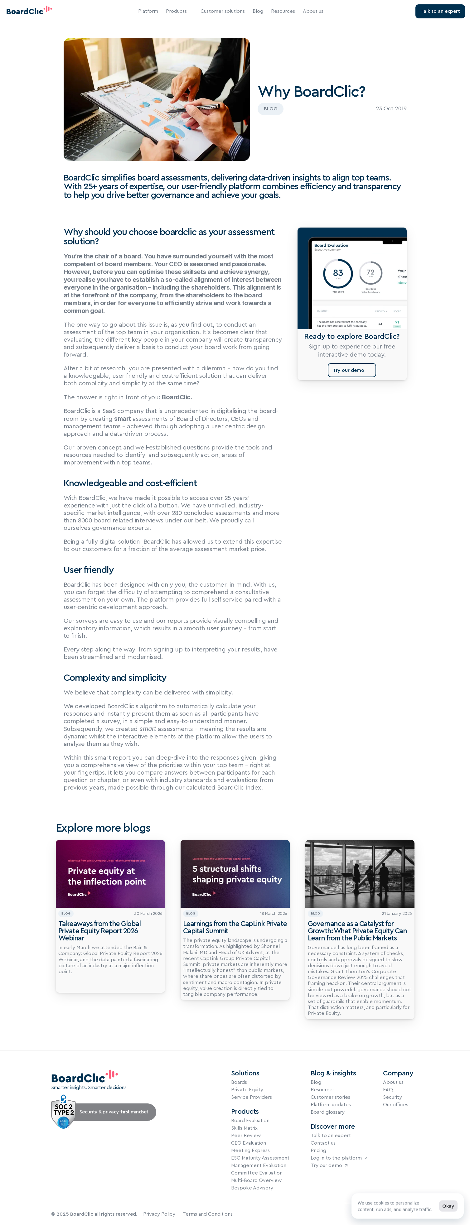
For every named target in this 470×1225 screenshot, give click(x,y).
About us (313, 11)
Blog (258, 11)
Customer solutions (223, 11)
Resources (283, 11)
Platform (148, 11)
